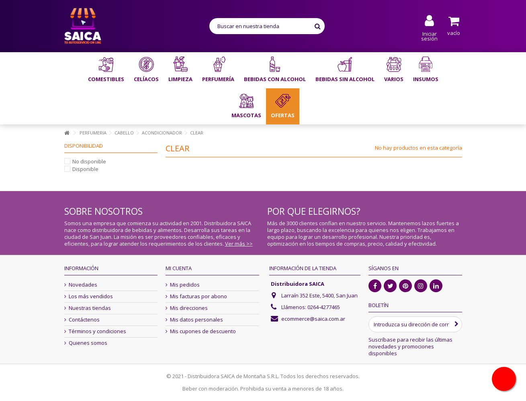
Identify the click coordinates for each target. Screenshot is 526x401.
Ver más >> (239, 243)
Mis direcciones (189, 308)
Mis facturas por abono (198, 296)
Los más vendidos (91, 296)
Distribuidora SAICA (297, 283)
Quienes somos (88, 343)
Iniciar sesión (429, 35)
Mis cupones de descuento (203, 331)
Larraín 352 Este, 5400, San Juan (319, 295)
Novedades (83, 284)
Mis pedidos (185, 284)
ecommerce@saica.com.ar (313, 318)
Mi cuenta (179, 268)
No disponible (89, 161)
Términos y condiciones (97, 331)
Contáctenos (84, 319)
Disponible (85, 169)
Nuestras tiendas (90, 308)
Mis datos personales (196, 319)
